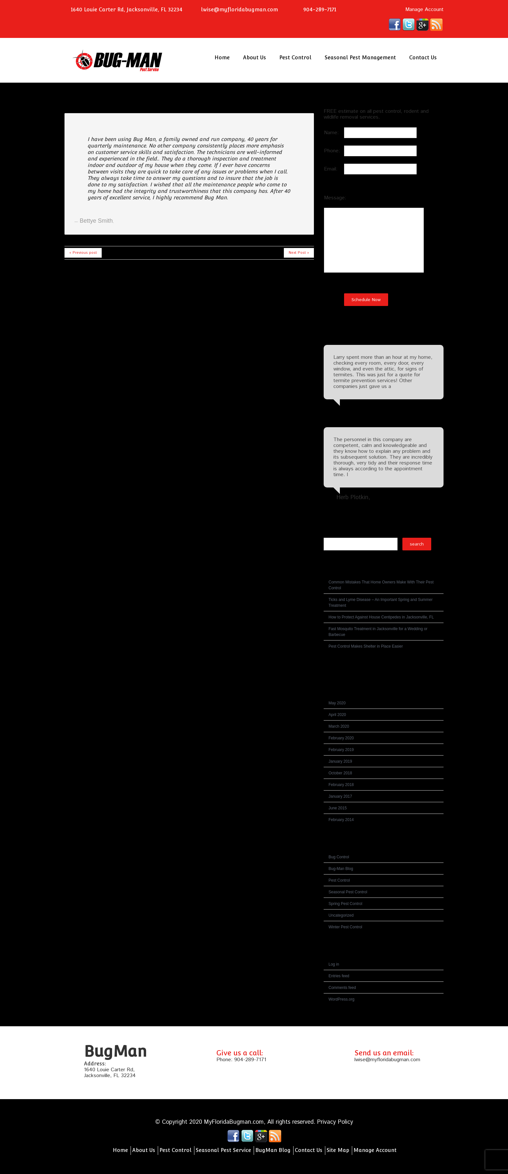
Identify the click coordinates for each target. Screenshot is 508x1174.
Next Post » (299, 252)
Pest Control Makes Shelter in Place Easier (366, 646)
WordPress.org (341, 999)
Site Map (338, 1150)
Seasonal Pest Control (348, 892)
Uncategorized (341, 915)
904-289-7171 (250, 1059)
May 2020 (337, 703)
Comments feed (342, 987)
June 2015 (338, 808)
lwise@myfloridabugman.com (239, 9)
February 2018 (341, 784)
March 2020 (339, 726)
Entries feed (339, 976)
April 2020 (337, 714)
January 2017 (340, 796)
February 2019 (341, 749)
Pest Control (295, 57)
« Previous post (83, 252)
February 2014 (341, 819)
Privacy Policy (335, 1122)
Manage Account (424, 10)
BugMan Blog (273, 1150)
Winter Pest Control (345, 927)
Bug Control (339, 857)
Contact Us (423, 57)
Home (222, 57)
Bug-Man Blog (341, 868)
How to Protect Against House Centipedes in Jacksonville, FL (381, 617)
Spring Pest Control (345, 903)
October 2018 (340, 773)
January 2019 (340, 761)
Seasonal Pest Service (223, 1150)
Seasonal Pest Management (360, 57)
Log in (334, 964)
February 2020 (341, 738)
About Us (254, 57)
